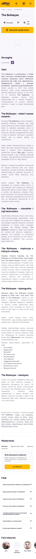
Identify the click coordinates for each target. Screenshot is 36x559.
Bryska (16, 419)
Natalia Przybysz (26, 419)
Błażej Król (29, 422)
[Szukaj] (16, 3)
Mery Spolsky (6, 424)
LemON (4, 417)
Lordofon (20, 422)
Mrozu (15, 426)
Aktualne (5, 446)
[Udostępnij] (8, 22)
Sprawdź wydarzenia (17, 30)
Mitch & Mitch (21, 417)
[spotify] (12, 62)
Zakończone (31, 446)
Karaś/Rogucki (17, 424)
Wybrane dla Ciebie (17, 446)
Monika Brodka (6, 426)
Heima (17, 415)
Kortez (10, 417)
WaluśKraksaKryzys (8, 422)
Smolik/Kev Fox (7, 419)
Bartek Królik (28, 424)
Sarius (31, 417)
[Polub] (18, 22)
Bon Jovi (21, 152)
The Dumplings (27, 415)
